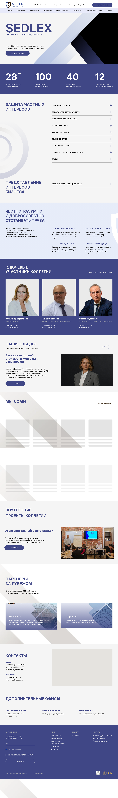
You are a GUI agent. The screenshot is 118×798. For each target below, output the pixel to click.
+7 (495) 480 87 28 (13, 696)
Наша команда (56, 757)
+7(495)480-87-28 (12, 325)
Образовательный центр (94, 10)
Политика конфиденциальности (16, 792)
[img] (8, 4)
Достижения (48, 10)
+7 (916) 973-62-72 (85, 325)
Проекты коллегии (62, 10)
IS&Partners (15, 636)
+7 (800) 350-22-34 (13, 735)
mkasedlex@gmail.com (57, 5)
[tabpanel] (61, 376)
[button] (102, 5)
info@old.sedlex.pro (12, 327)
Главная (9, 10)
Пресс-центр (77, 10)
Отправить (20, 780)
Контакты (110, 10)
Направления (21, 10)
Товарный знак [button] (38, 792)
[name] (20, 762)
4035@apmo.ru (84, 327)
